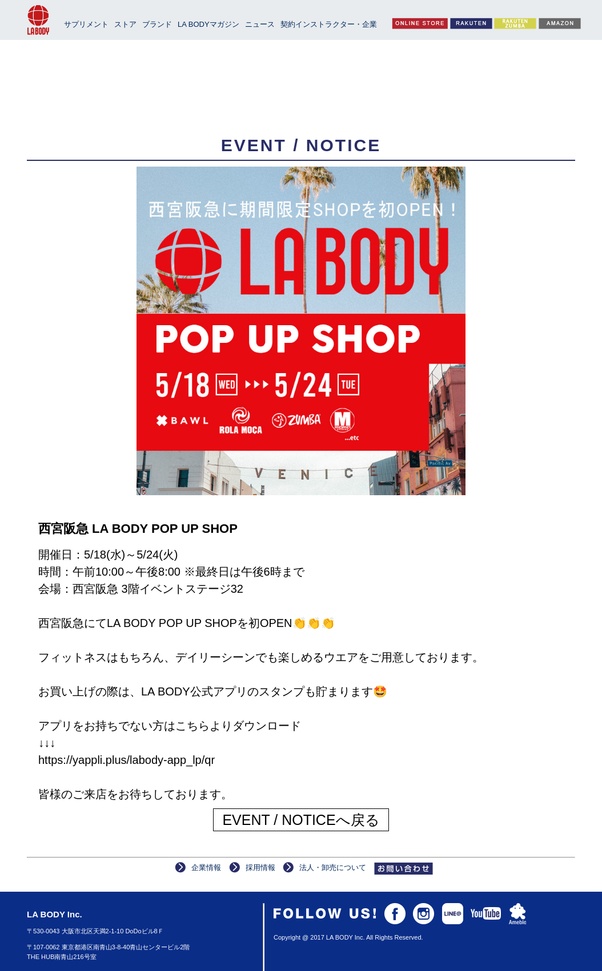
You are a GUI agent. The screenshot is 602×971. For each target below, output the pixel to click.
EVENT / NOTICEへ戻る (300, 820)
